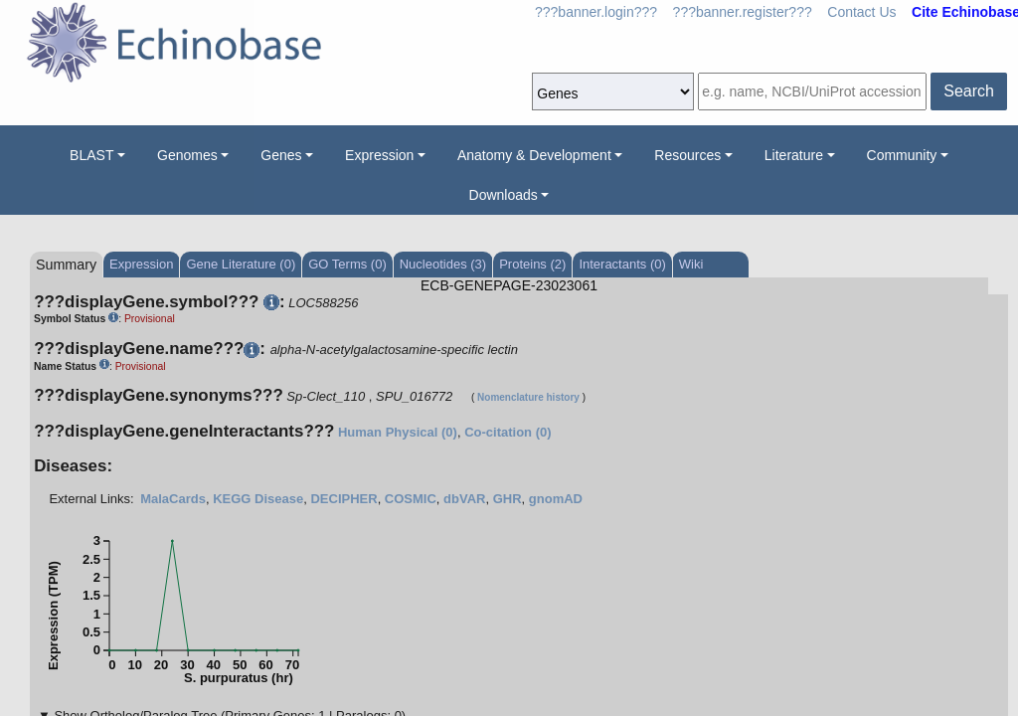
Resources (687, 155)
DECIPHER (343, 498)
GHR (507, 498)
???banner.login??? (596, 12)
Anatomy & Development (534, 155)
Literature (793, 155)
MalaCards (173, 498)
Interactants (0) (622, 264)
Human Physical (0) (397, 432)
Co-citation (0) (507, 432)
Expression (379, 155)
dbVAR (464, 498)
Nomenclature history (528, 397)
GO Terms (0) (347, 264)
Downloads (503, 195)
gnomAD (556, 498)
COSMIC (410, 498)
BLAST (91, 155)
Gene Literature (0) (240, 264)
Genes (280, 155)
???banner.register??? (742, 12)
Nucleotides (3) (443, 264)
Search (968, 91)
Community (902, 155)
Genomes (187, 155)
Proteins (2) (532, 264)
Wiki (691, 264)
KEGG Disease (258, 498)
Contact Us (861, 12)
